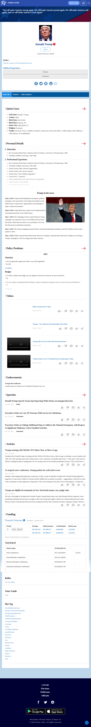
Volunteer (45, 76)
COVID (45, 685)
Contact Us (56, 719)
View (6, 595)
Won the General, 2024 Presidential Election (17, 63)
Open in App (74, 3)
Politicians (45, 692)
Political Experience (11, 68)
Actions (16, 94)
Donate (45, 72)
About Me (7, 94)
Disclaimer (34, 719)
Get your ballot (10, 582)
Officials (45, 695)
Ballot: (6, 60)
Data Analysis (26, 94)
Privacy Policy (45, 719)
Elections (45, 688)
